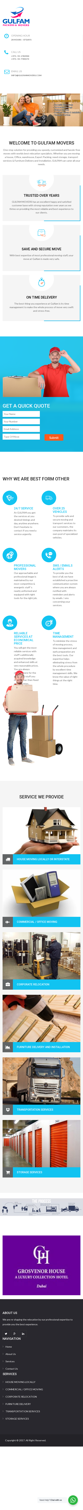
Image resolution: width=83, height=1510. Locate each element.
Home (8, 1346)
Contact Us (11, 1368)
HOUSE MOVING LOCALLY (20, 1382)
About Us (10, 1354)
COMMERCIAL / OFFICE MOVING (37, 921)
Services (10, 1361)
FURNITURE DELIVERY (18, 1404)
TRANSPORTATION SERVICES (22, 1411)
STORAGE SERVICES (29, 1172)
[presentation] (26, 447)
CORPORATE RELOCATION (33, 984)
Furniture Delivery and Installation (43, 1047)
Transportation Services (35, 1109)
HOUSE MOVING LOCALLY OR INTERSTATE (43, 859)
